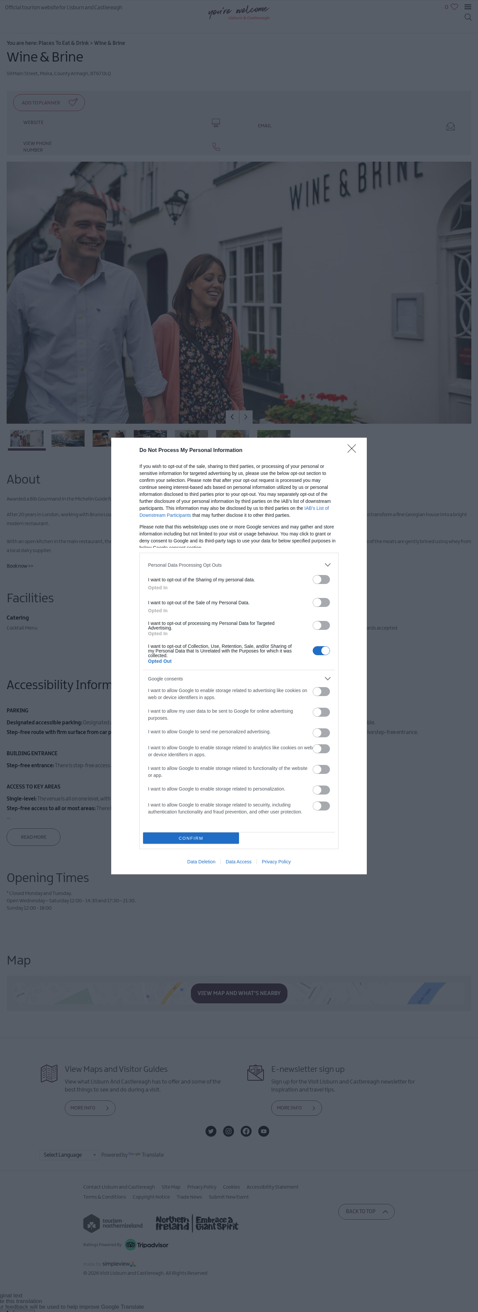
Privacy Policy (276, 861)
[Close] (354, 450)
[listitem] (239, 564)
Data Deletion (201, 861)
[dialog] (239, 656)
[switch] (321, 579)
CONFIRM (191, 838)
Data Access (239, 861)
